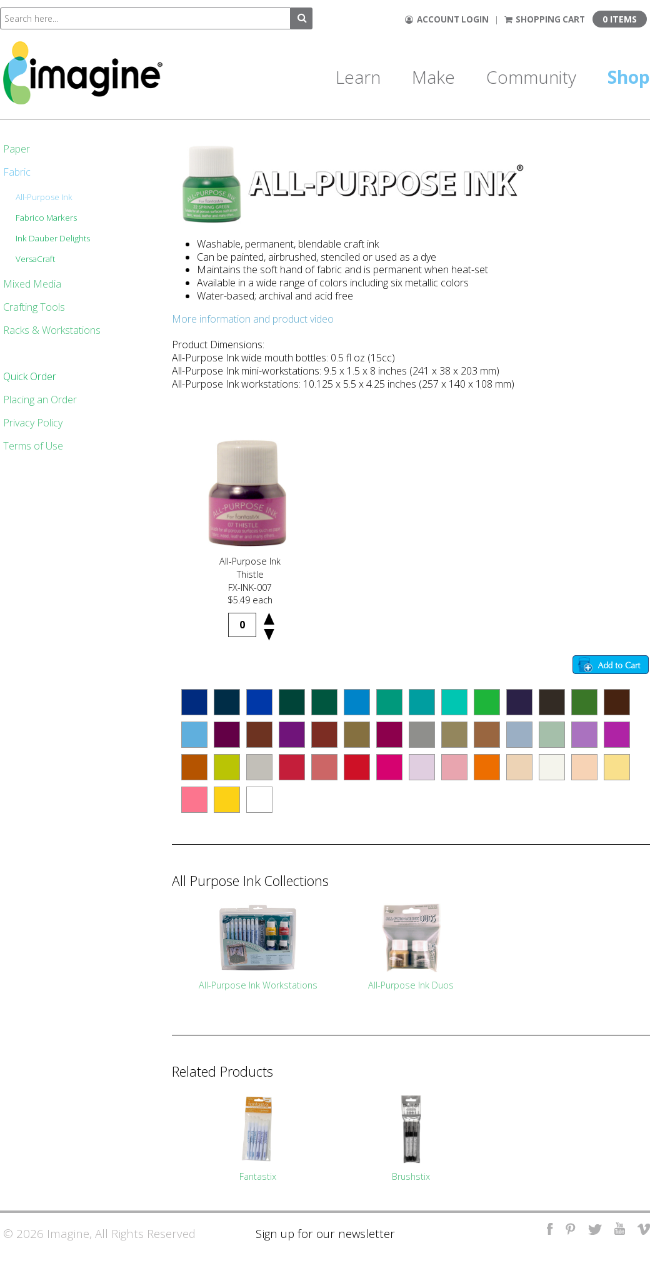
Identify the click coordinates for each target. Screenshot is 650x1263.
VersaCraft (35, 258)
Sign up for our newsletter (325, 1233)
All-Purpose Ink (44, 197)
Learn (358, 77)
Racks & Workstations (52, 330)
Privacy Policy (32, 423)
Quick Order (29, 376)
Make (433, 77)
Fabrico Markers (46, 217)
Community (531, 77)
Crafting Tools (34, 307)
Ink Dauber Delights (53, 238)
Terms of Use (33, 446)
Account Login (447, 19)
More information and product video (253, 319)
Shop (629, 77)
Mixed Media (32, 284)
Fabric (17, 172)
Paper (16, 149)
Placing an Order (40, 399)
